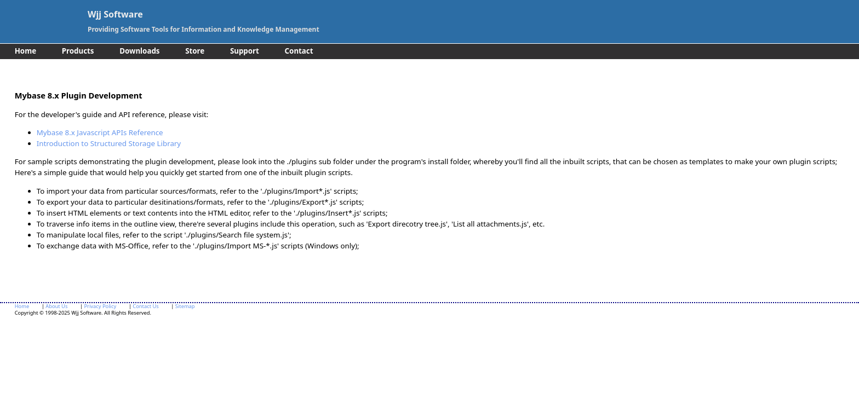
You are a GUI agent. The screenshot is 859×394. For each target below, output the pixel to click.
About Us (56, 306)
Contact (299, 51)
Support (244, 51)
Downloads (139, 51)
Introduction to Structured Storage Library (109, 143)
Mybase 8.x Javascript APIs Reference (100, 132)
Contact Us (145, 306)
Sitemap (185, 306)
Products (78, 51)
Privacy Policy (100, 306)
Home (25, 51)
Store (194, 51)
